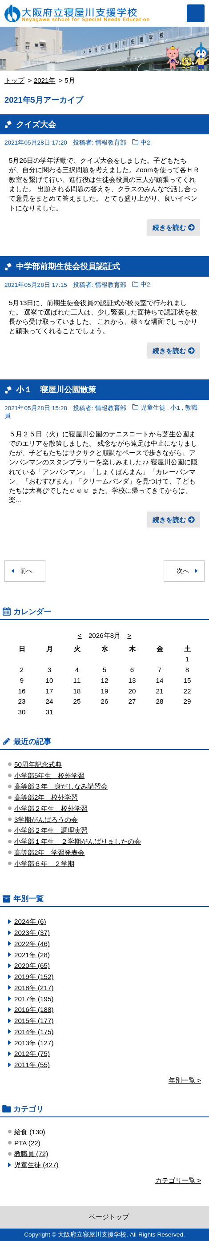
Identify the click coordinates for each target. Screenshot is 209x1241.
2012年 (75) (32, 1053)
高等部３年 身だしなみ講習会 (61, 786)
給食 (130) (29, 1132)
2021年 (45, 80)
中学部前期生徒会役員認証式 (68, 266)
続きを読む (169, 227)
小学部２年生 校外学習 (51, 808)
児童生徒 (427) (36, 1164)
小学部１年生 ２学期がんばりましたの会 (77, 841)
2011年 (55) (32, 1064)
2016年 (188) (33, 1009)
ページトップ (109, 1217)
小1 (175, 408)
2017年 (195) (33, 999)
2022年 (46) (32, 943)
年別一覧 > (185, 1080)
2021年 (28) (32, 955)
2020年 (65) (32, 965)
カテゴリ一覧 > (178, 1180)
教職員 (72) (31, 1153)
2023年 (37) (32, 932)
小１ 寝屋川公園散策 (56, 389)
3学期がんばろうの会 (46, 819)
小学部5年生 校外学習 (49, 775)
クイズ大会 (36, 124)
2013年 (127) (33, 1043)
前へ (26, 571)
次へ (183, 571)
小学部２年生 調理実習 (51, 830)
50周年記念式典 (38, 764)
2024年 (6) (30, 921)
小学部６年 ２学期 (44, 863)
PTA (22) (27, 1143)
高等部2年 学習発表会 (49, 852)
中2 (145, 142)
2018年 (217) (33, 987)
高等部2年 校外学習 (46, 797)
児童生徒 (153, 408)
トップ (14, 80)
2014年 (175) (33, 1032)
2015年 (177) (33, 1020)
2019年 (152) (33, 976)
